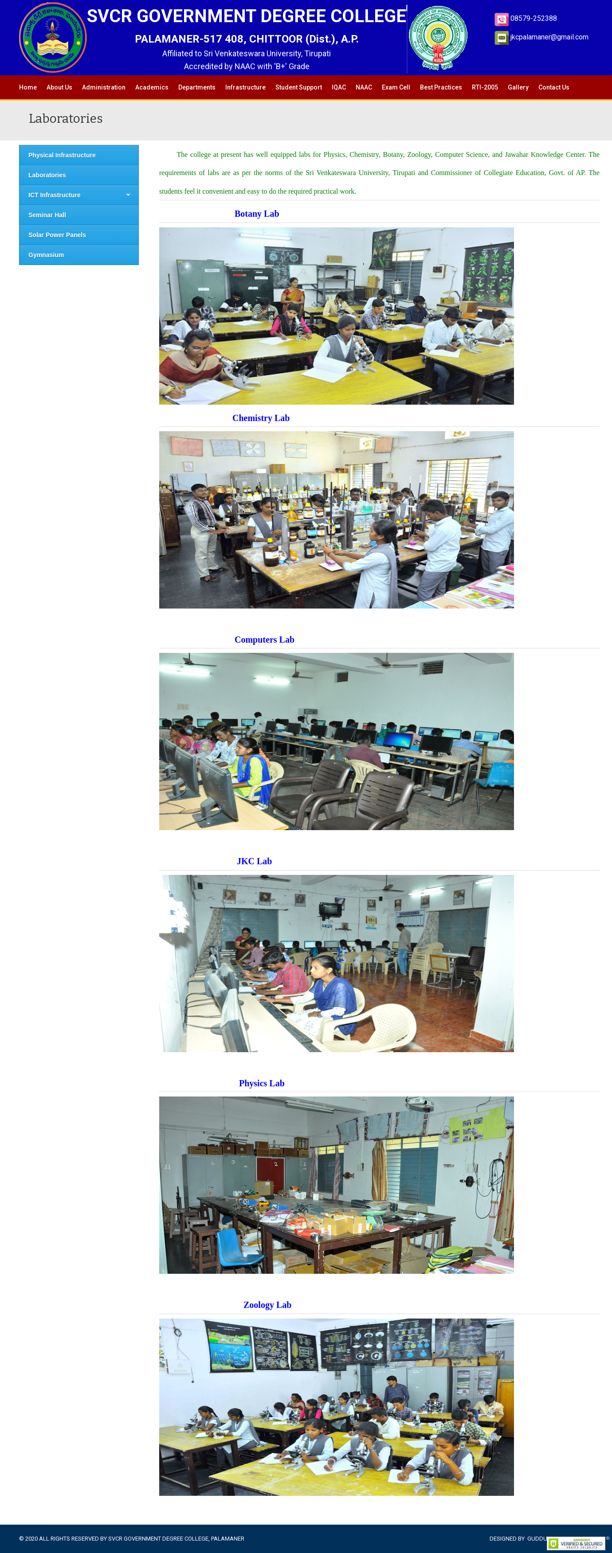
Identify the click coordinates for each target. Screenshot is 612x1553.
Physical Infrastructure (62, 155)
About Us (59, 87)
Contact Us (553, 87)
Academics (152, 87)
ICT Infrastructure (54, 195)
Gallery (518, 87)
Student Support (298, 87)
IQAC (339, 87)
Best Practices (441, 87)
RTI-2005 (485, 87)
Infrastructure (245, 87)
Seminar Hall (47, 215)
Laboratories (47, 175)
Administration (104, 87)
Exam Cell (396, 87)
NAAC (364, 87)
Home (28, 87)
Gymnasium (46, 254)
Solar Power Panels (57, 234)
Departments (197, 87)
